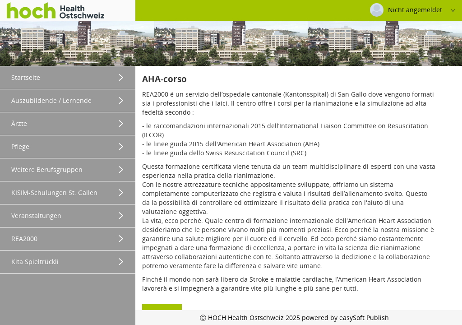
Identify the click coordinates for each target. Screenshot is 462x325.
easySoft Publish (364, 317)
